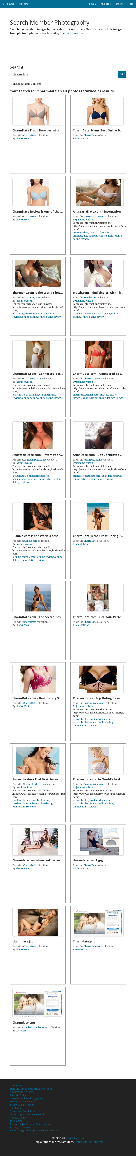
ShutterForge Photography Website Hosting (34, 1130)
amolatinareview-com (35, 1027)
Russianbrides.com (94, 703)
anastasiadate (80, 232)
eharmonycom (33, 313)
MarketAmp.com (74, 1138)
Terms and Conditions (22, 1111)
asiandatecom (92, 475)
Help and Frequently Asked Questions (31, 1088)
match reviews (102, 313)
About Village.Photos (21, 1092)
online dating (105, 235)
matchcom (87, 313)
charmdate (18, 394)
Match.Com (90, 297)
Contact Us (16, 1085)
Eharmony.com (31, 297)
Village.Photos (15, 4)
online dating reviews (50, 316)
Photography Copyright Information (30, 1124)
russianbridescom (99, 719)
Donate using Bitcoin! (89, 1141)
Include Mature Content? (25, 83)
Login (92, 4)
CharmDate (29, 135)
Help (131, 4)
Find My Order (18, 1095)
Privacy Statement (20, 1127)
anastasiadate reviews (85, 235)
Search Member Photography (27, 1098)
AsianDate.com (92, 459)
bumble (16, 556)
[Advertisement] (68, 45)
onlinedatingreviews (84, 725)
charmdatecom (34, 394)
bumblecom (28, 556)
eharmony (18, 313)
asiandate (78, 475)
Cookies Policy (18, 1117)
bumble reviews (45, 556)
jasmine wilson (84, 219)
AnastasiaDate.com (94, 216)
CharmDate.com (32, 378)
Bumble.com (30, 540)
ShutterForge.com (71, 33)
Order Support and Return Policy (28, 1114)
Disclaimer (16, 1120)
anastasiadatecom (99, 232)
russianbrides (80, 719)
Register (106, 4)
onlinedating (105, 722)
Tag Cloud (16, 1108)
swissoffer (82, 949)
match (76, 313)
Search (120, 4)
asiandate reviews (111, 475)
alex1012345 (22, 138)
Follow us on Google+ (22, 1104)
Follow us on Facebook (22, 1101)
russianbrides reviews (85, 722)
